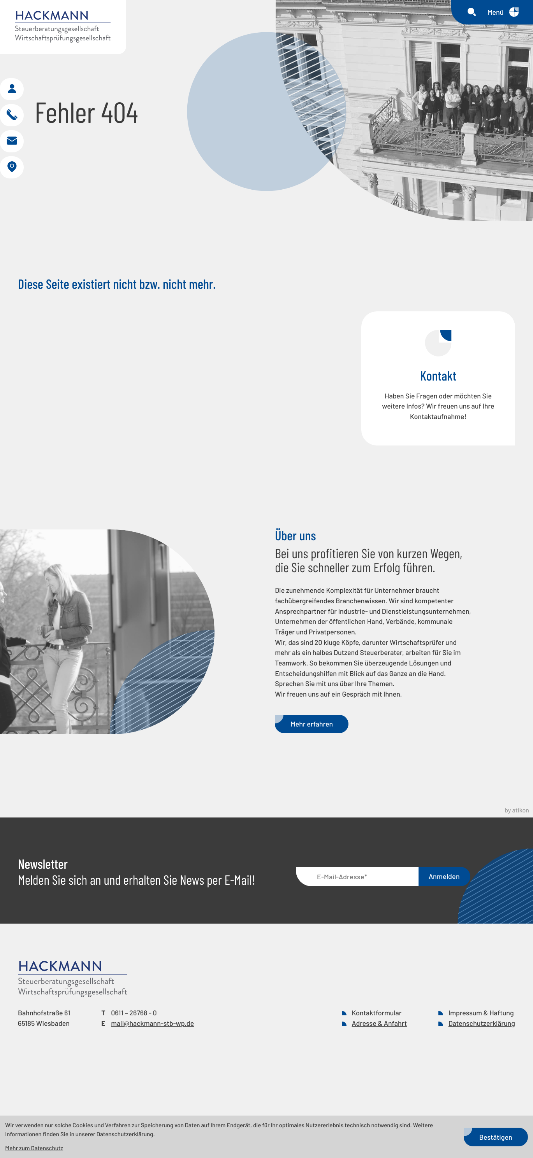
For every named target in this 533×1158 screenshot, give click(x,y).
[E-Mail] (357, 921)
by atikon (517, 855)
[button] (13, 106)
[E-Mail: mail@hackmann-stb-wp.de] (13, 162)
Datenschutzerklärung (482, 1068)
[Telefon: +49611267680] (134, 1057)
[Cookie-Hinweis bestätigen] (496, 1137)
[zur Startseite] (63, 27)
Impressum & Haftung (481, 1057)
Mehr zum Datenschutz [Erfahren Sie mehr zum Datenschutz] (34, 1148)
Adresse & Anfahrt (379, 1068)
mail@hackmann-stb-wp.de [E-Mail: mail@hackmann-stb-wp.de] (152, 1068)
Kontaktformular (376, 1057)
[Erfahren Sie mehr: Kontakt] (438, 423)
